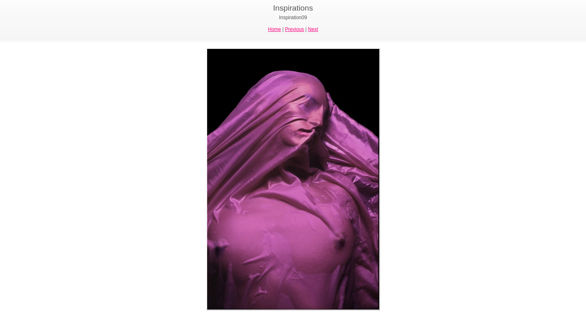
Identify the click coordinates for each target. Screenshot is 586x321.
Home (274, 29)
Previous (294, 29)
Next (313, 29)
